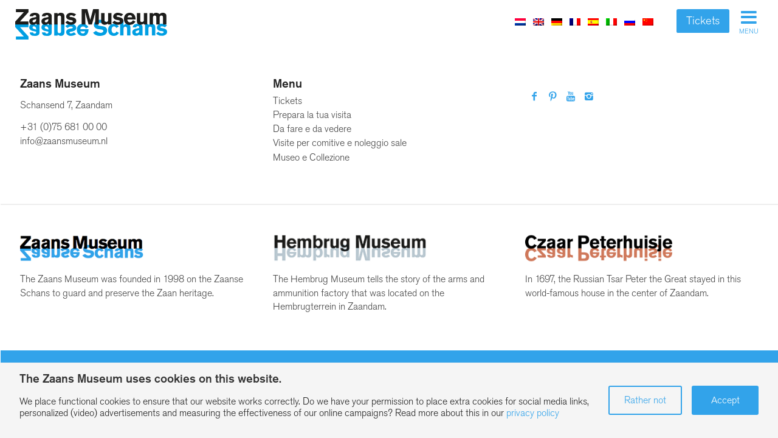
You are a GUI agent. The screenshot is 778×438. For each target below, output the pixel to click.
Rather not (645, 400)
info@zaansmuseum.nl (64, 140)
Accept (725, 400)
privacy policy (532, 412)
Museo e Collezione (311, 157)
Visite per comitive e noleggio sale (340, 142)
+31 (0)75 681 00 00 (63, 126)
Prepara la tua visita (312, 114)
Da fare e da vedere (312, 128)
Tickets (703, 20)
